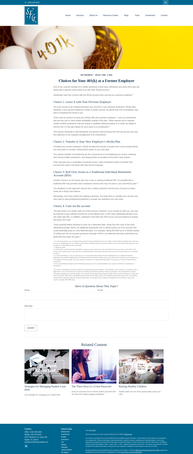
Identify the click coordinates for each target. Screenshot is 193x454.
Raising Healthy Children (132, 386)
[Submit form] (30, 328)
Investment (65, 434)
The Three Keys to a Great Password (91, 386)
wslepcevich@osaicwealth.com (36, 442)
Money (63, 445)
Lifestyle (64, 447)
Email (100, 290)
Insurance (65, 439)
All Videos (65, 452)
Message (28, 306)
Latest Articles (66, 450)
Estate (63, 437)
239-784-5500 (36, 434)
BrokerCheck (128, 434)
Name (27, 290)
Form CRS (92, 430)
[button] (68, 15)
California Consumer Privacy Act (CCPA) (147, 450)
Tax (62, 442)
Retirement (65, 432)
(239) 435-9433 (31, 2)
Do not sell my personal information (131, 452)
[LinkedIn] (166, 2)
